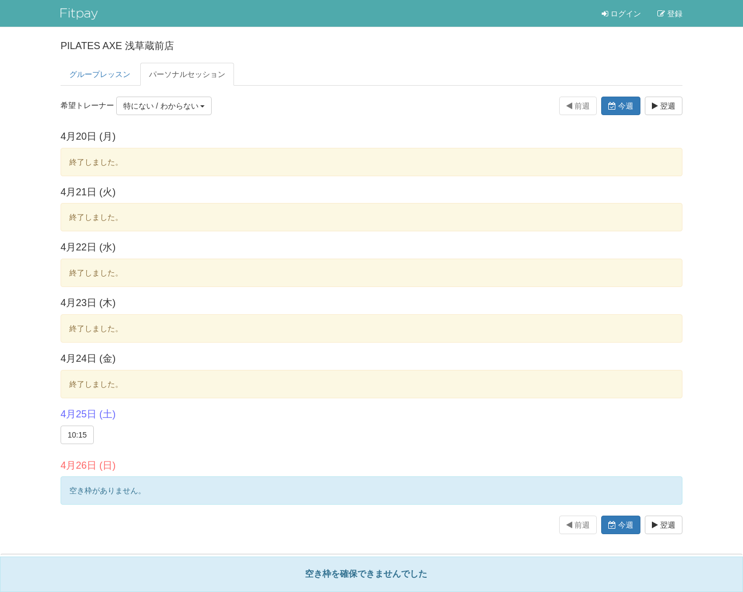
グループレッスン (99, 74)
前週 (578, 105)
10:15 (77, 434)
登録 (669, 13)
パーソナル (187, 74)
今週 (620, 105)
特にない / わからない (164, 105)
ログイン (621, 13)
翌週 (663, 105)
